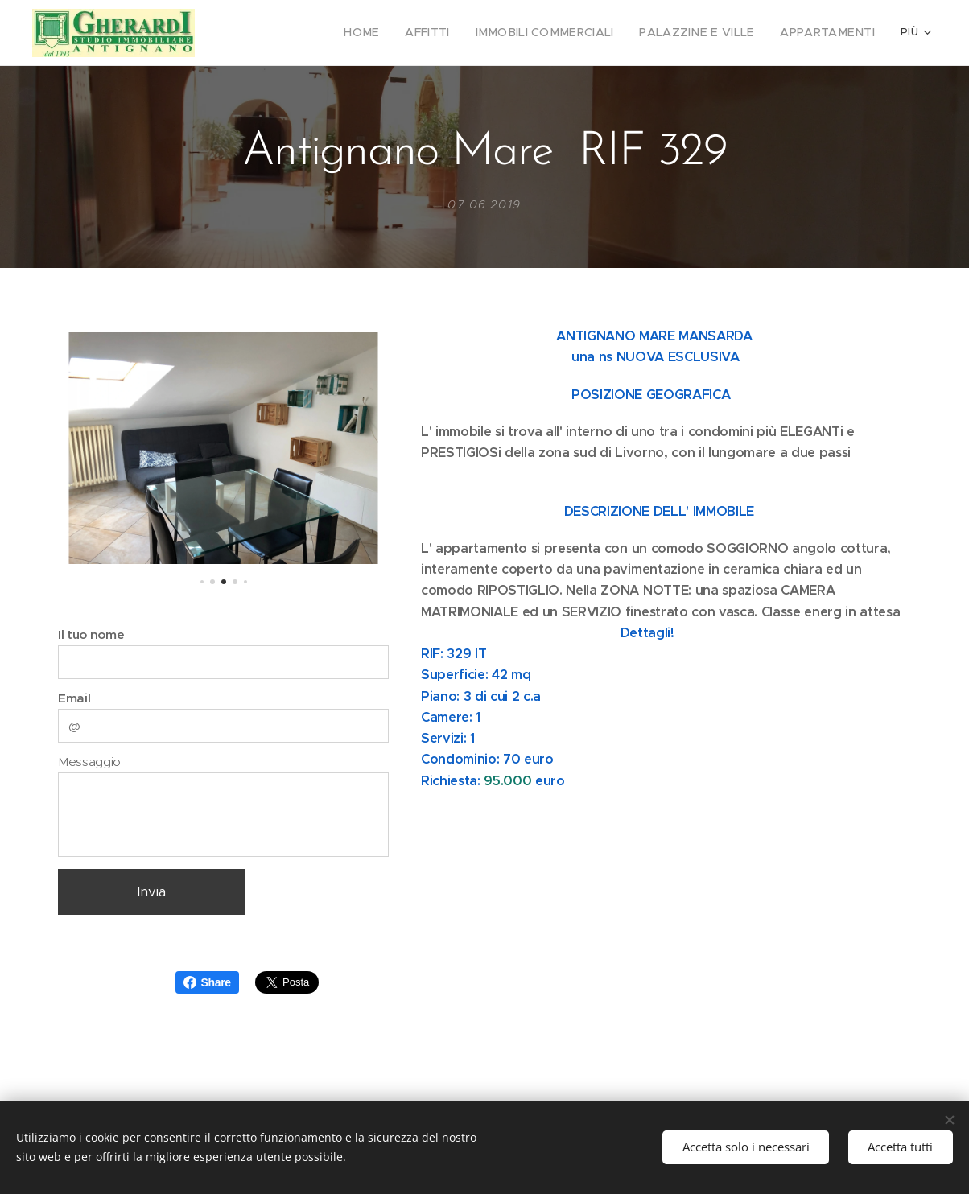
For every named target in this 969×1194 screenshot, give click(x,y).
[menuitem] (270, 33)
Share (207, 982)
